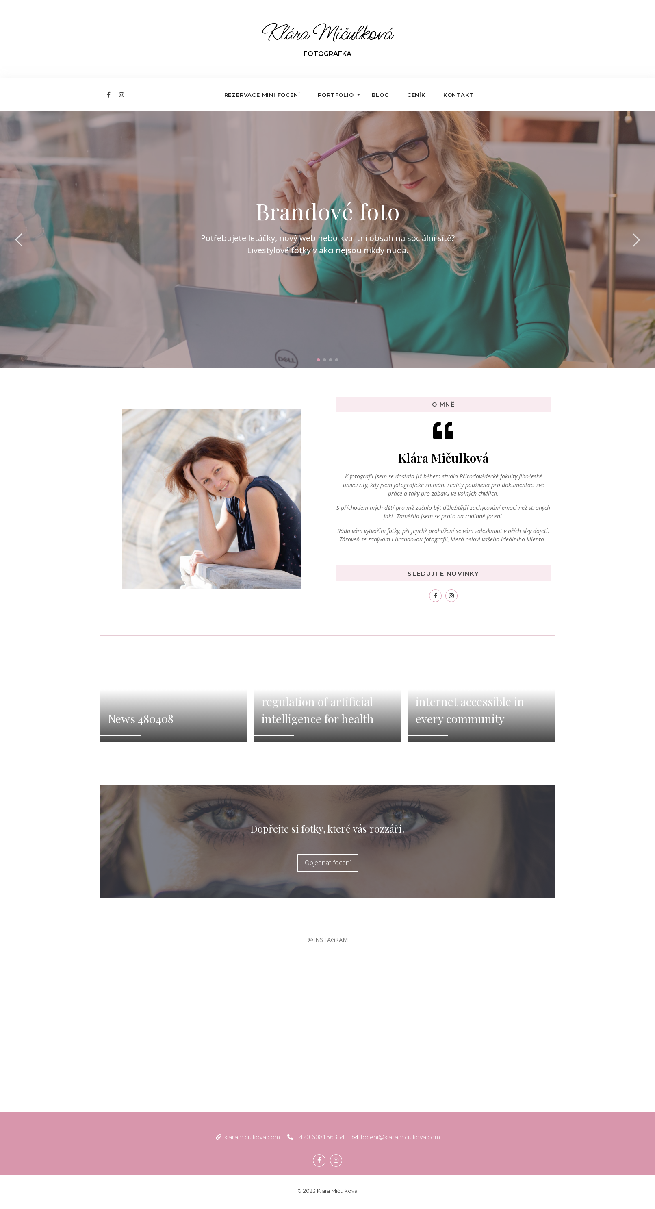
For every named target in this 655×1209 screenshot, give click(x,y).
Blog (380, 94)
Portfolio (338, 94)
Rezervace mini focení (262, 94)
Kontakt (458, 94)
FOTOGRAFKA (327, 54)
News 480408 (141, 718)
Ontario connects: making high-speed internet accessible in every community (470, 693)
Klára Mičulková (327, 34)
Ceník (416, 94)
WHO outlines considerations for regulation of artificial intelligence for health (318, 693)
